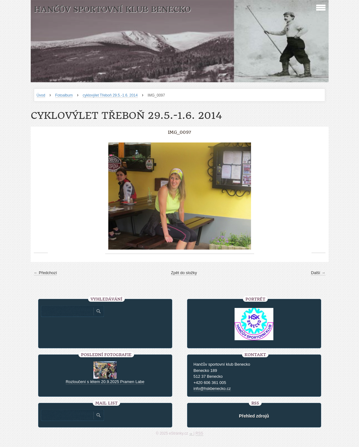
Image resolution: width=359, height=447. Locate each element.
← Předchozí (45, 272)
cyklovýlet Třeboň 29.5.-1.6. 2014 (110, 95)
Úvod (41, 95)
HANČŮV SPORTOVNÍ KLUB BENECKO (112, 9)
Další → (318, 272)
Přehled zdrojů (254, 415)
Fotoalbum (64, 95)
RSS (199, 433)
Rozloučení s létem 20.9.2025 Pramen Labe (105, 381)
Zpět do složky (184, 272)
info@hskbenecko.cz (212, 388)
